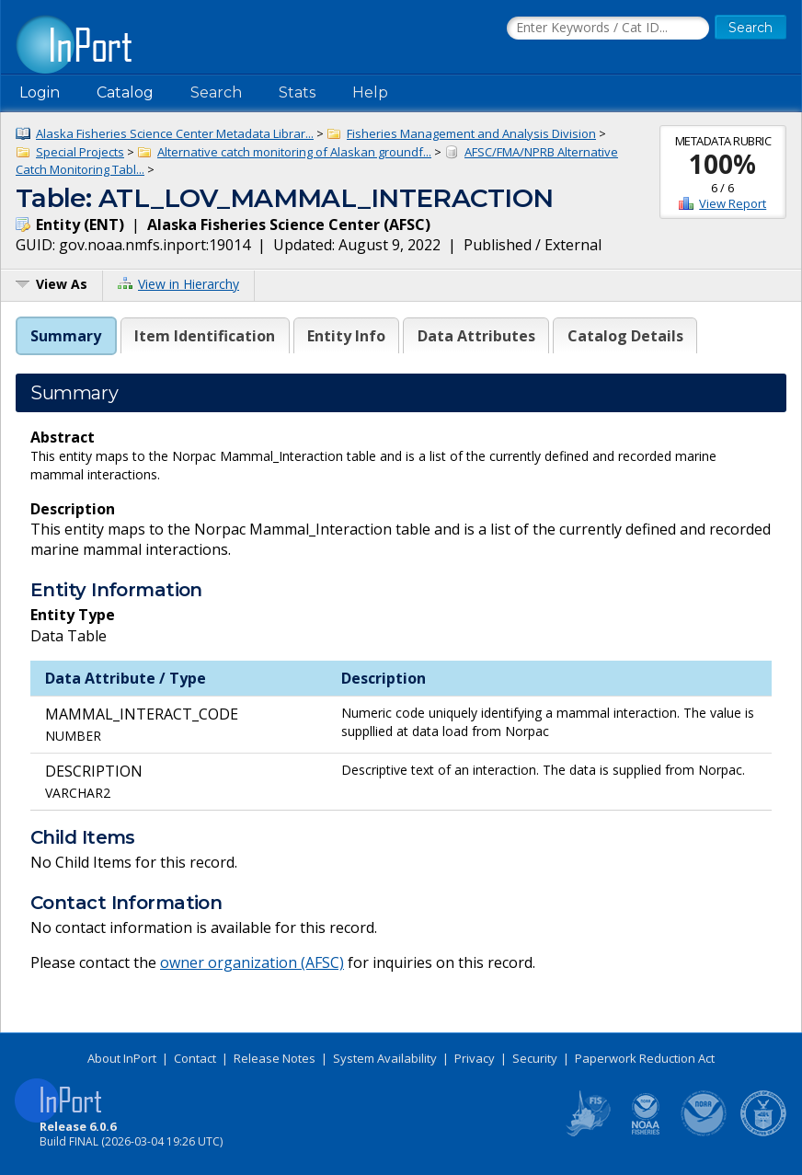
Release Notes (274, 1058)
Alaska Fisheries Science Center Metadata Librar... (175, 133)
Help (370, 92)
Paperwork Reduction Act (645, 1058)
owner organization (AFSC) (252, 962)
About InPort (121, 1058)
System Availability (385, 1058)
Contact (195, 1058)
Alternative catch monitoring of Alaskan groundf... (294, 152)
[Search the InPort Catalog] (608, 28)
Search (216, 92)
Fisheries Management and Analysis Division (471, 133)
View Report (732, 203)
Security (534, 1058)
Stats (297, 92)
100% (722, 163)
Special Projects (80, 152)
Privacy (474, 1058)
